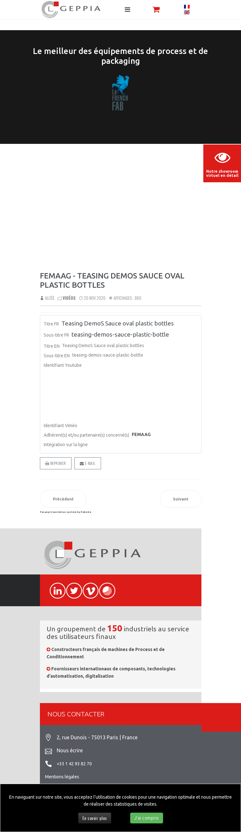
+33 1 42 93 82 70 (74, 763)
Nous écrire (70, 750)
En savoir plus (94, 818)
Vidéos (69, 298)
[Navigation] (127, 9)
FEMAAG (141, 434)
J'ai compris (146, 818)
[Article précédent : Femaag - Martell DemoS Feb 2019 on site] (63, 499)
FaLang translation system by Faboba (65, 512)
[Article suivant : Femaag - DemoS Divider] (180, 499)
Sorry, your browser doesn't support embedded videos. (120, 212)
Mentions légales (62, 776)
